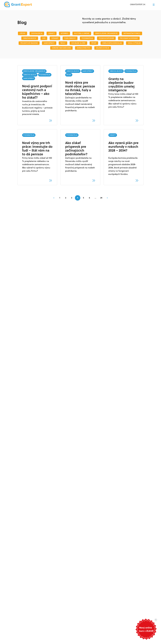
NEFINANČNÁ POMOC (131, 33)
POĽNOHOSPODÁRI (106, 38)
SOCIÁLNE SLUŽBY (78, 43)
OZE (43, 38)
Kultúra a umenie (81, 33)
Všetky (22, 33)
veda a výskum (134, 43)
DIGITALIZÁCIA (36, 33)
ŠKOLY (62, 43)
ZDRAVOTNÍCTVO (83, 48)
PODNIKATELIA (87, 38)
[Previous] (54, 197)
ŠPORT (93, 43)
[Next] (107, 197)
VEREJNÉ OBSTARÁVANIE (61, 48)
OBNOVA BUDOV (29, 38)
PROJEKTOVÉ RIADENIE (29, 43)
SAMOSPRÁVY (49, 43)
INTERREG (64, 33)
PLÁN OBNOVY (70, 38)
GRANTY (51, 33)
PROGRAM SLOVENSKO (129, 38)
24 (101, 197)
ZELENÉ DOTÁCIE (102, 48)
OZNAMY (54, 38)
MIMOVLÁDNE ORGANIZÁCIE (106, 33)
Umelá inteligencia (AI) (112, 43)
